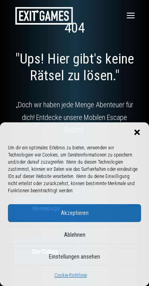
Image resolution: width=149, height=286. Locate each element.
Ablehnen (74, 234)
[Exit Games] (44, 15)
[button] (137, 132)
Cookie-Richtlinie (70, 275)
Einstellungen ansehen (74, 256)
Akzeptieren (75, 212)
